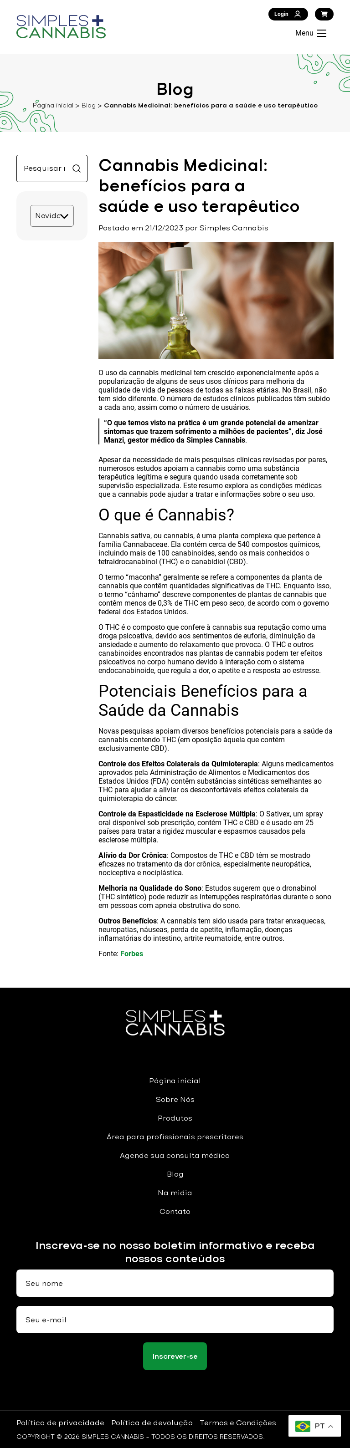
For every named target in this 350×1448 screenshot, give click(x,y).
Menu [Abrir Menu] (310, 33)
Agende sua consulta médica (175, 1155)
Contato (175, 1211)
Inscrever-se (175, 1356)
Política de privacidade (60, 1422)
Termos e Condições (238, 1422)
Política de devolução (152, 1422)
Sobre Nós (175, 1099)
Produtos (175, 1118)
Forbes (131, 953)
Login (288, 14)
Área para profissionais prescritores (175, 1136)
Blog (89, 105)
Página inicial (53, 105)
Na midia (175, 1192)
